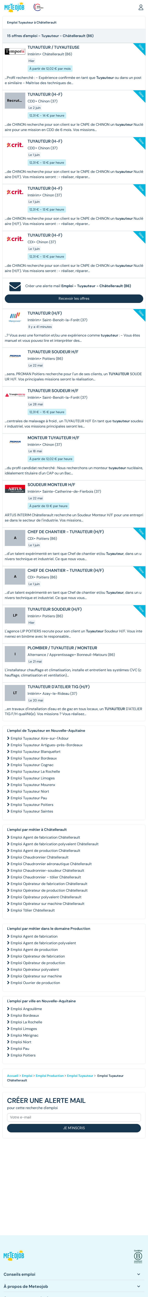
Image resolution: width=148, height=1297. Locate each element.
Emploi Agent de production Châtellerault (45, 850)
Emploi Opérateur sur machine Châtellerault (47, 903)
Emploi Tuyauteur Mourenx (33, 784)
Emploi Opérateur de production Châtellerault (49, 890)
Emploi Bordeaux (25, 1015)
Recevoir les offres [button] (74, 298)
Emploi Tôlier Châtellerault (33, 910)
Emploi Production (50, 1076)
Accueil (12, 1076)
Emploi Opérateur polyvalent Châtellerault (46, 897)
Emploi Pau (20, 1048)
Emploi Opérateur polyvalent (35, 969)
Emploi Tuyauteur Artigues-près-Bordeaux (47, 745)
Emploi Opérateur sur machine (36, 976)
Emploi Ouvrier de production (35, 982)
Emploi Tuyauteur (80, 1076)
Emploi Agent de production (34, 949)
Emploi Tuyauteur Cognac (32, 764)
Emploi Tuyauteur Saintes (32, 811)
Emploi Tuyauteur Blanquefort (35, 751)
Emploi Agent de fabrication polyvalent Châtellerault (55, 844)
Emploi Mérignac (25, 1035)
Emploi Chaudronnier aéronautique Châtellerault (51, 863)
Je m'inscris (74, 1128)
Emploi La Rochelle (26, 1022)
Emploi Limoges (24, 1028)
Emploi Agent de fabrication (34, 936)
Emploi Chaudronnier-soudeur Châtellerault (47, 870)
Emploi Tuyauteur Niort (30, 791)
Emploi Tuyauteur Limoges (33, 778)
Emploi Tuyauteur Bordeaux (34, 758)
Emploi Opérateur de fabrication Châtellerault (49, 883)
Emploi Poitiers (23, 1055)
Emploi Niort (21, 1042)
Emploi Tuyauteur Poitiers (32, 804)
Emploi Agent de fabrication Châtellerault (45, 837)
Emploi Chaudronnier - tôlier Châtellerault (46, 877)
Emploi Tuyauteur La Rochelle (35, 771)
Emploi (27, 1076)
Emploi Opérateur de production (38, 962)
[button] (141, 7)
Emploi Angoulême (26, 1008)
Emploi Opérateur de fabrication (38, 956)
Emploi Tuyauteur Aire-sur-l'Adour (40, 738)
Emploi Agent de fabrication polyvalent (43, 943)
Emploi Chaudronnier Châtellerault (39, 857)
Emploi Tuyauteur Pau (29, 798)
